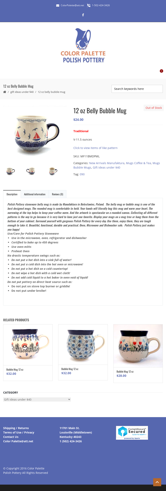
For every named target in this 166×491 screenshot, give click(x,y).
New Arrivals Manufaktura (106, 163)
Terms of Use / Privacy (18, 432)
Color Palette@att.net (18, 441)
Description (12, 194)
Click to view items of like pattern (95, 148)
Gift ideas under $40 (22, 92)
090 (82, 174)
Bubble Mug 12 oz (14, 369)
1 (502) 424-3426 (71, 441)
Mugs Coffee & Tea (138, 163)
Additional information (34, 194)
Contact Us (10, 437)
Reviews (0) (57, 194)
